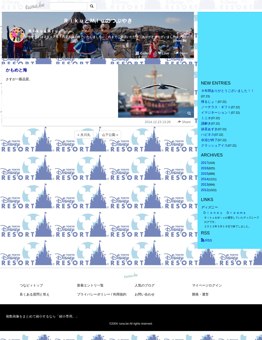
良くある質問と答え (35, 294)
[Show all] (179, 40)
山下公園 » (110, 135)
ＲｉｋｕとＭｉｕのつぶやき (98, 21)
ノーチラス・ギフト (216, 107)
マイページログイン (207, 285)
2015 (204, 173)
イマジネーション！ (216, 112)
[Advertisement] (98, 152)
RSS (206, 240)
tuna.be (131, 275)
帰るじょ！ (209, 101)
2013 (204, 184)
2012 (204, 190)
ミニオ (206, 118)
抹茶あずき (209, 129)
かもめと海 (16, 70)
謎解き (206, 123)
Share (181, 53)
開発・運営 (200, 294)
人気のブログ (145, 285)
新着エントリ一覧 (90, 285)
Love (163, 53)
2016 (204, 168)
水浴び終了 (209, 140)
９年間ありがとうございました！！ (227, 91)
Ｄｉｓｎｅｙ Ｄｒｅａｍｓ (224, 213)
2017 (204, 163)
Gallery (143, 53)
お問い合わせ (145, 294)
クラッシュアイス (214, 145)
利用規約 (119, 294)
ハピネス (207, 134)
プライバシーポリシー (93, 294)
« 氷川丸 (84, 135)
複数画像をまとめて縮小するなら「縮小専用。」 (42, 316)
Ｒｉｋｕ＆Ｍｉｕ (43, 31)
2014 (204, 179)
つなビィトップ (31, 285)
